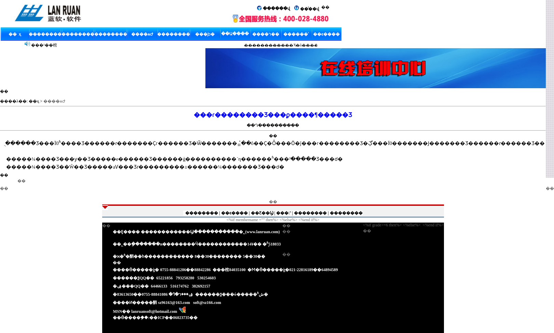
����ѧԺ (54, 101)
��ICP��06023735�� (173, 317)
